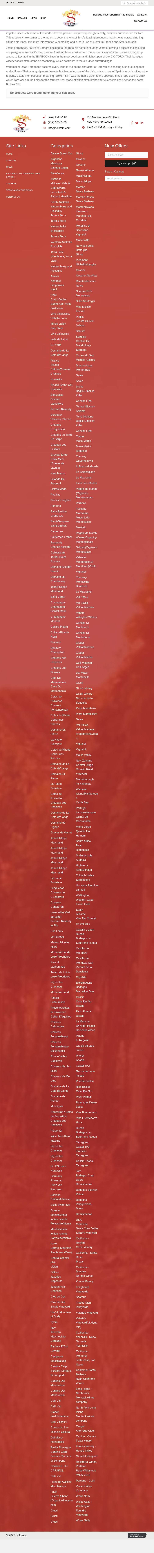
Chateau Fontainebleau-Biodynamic (60, 1046)
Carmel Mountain (61, 1247)
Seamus (81, 1297)
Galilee (55, 1272)
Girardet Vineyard (87, 1456)
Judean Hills (58, 1286)
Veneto (80, 612)
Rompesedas (84, 1214)
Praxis (80, 1261)
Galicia (80, 997)
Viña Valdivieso (60, 333)
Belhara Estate (60, 167)
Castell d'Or (83, 924)
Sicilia (79, 386)
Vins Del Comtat (86, 918)
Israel (54, 1243)
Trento (80, 436)
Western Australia (61, 242)
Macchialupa (58, 1360)
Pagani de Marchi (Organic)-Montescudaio (86, 493)
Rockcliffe (56, 246)
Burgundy (56, 542)
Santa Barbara (85, 191)
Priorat (80, 1055)
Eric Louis (57, 931)
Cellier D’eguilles (61, 1016)
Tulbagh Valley (85, 875)
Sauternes (57, 531)
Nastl (54, 289)
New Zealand (84, 760)
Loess (79, 1106)
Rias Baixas (83, 1086)
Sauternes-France (61, 537)
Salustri (80, 331)
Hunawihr (56, 379)
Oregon (80, 1426)
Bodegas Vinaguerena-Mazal (84, 1204)
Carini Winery (84, 1247)
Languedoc (57, 888)
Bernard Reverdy (61, 409)
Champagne (58, 602)
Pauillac (55, 494)
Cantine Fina (84, 400)
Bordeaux (56, 414)
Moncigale (57, 1106)
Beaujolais (57, 394)
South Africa (83, 841)
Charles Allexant (60, 546)
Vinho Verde (83, 826)
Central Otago (84, 765)
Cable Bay (82, 802)
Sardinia (81, 336)
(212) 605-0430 (57, 116)
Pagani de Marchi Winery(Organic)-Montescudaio (86, 537)
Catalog (11, 160)
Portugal (81, 808)
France (55, 360)
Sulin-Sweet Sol (60, 1204)
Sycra (54, 1322)
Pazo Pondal (84, 1096)
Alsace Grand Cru (61, 153)
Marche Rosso (85, 197)
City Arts (81, 977)
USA (79, 1219)
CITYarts (56, 344)
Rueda (80, 1128)
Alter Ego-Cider (85, 1430)
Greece (55, 1210)
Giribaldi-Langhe (86, 264)
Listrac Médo (58, 488)
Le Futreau (57, 936)
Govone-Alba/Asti (86, 275)
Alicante (81, 914)
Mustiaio (81, 527)
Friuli (53, 1491)
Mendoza (56, 163)
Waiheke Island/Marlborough (87, 794)
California (82, 1224)
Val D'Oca (82, 597)
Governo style (84, 460)
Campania (57, 1356)
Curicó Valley (59, 299)
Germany (56, 1176)
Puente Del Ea (85, 1081)
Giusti (54, 1510)
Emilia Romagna (61, 1447)
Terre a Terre (58, 215)
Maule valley (58, 323)
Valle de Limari (60, 339)
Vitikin (54, 1266)
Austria (55, 276)
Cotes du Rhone (60, 715)
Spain (79, 909)
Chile (54, 295)
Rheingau (56, 1180)
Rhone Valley (59, 1056)
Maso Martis (83, 440)
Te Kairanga (83, 783)
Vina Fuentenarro (86, 1112)
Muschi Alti (82, 240)
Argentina (56, 159)
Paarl (79, 845)
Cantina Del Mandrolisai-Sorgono (83, 345)
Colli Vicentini (59, 1421)
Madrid (80, 1035)
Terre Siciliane (84, 416)
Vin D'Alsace (58, 1166)
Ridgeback (82, 849)
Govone (55, 1350)
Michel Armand (60, 992)
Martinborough (85, 779)
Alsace (55, 364)
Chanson (56, 1290)
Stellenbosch (84, 855)
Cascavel (56, 1060)
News (9, 167)
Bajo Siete (57, 328)
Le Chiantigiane (85, 471)
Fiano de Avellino (61, 1481)
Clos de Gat (58, 1296)
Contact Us (13, 197)
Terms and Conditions (19, 190)
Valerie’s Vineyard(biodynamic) (86, 1323)
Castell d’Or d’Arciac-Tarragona (83, 1151)
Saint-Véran (58, 596)
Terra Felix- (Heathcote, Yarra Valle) (61, 256)
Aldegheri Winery (86, 617)
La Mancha (83, 1021)
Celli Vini (56, 1400)
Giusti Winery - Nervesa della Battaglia (85, 698)
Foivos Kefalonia (61, 1223)
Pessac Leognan (61, 500)
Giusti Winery (84, 688)
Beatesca (81, 586)
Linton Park (83, 904)
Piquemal (56, 1130)
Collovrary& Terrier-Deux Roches (58, 557)
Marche (80, 187)
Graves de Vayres (61, 832)
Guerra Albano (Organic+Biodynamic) (62, 1500)
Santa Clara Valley (87, 1228)
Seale (79, 375)
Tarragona (82, 1142)
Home (9, 154)
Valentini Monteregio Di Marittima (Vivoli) (86, 562)
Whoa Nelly (83, 1496)
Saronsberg (83, 879)
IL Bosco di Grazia (87, 466)
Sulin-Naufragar (85, 301)
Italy (53, 1327)
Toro (78, 1171)
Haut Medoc (58, 473)
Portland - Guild (85, 1480)
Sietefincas (57, 173)
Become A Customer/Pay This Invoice (23, 175)
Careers (11, 183)
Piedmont (82, 260)
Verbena (81, 503)
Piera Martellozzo (86, 713)
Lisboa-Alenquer (86, 812)
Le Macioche (84, 477)
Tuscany (81, 456)
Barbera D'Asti (59, 1346)
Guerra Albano (85, 170)
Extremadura (84, 982)
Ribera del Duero (86, 1102)
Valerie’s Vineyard (87, 1312)
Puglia (80, 316)
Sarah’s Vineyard (86, 1232)
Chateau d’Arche (61, 419)
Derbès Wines (84, 1275)
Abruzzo (56, 1332)
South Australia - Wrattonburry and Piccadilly (61, 206)
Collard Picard (59, 626)
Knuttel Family (84, 1281)
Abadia (80, 1060)
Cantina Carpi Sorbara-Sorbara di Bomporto (61, 1371)
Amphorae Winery (61, 1252)
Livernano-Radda (86, 483)
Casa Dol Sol (84, 1091)
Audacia (81, 859)
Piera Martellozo (86, 708)
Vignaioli (81, 234)
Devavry (56, 642)
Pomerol (56, 505)
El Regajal (82, 1040)
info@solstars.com (59, 128)
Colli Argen (82, 667)
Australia (56, 179)
